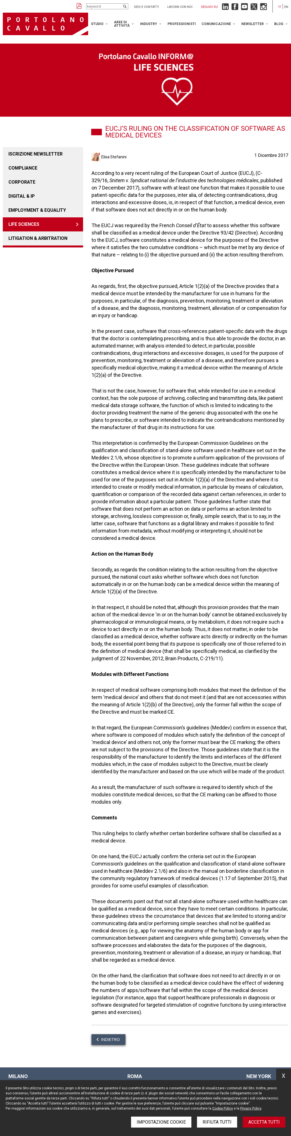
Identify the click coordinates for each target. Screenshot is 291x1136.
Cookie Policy (222, 1108)
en (286, 7)
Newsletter (252, 24)
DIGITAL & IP (21, 196)
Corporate (21, 182)
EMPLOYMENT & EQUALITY (37, 210)
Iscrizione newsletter (35, 154)
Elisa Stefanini (114, 157)
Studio (97, 24)
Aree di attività (122, 24)
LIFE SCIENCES (23, 224)
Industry (148, 24)
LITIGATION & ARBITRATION (37, 238)
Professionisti (182, 24)
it (279, 7)
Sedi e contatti (146, 7)
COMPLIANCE (22, 168)
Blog (278, 24)
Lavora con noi (180, 7)
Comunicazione (216, 24)
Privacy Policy (251, 1108)
